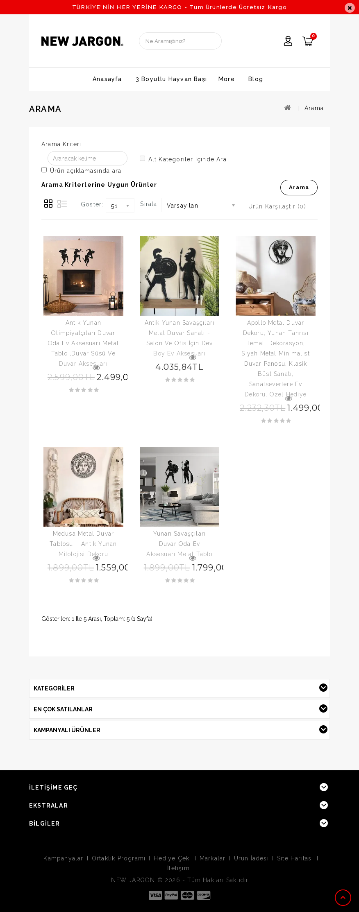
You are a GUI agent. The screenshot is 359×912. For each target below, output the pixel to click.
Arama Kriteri (61, 144)
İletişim (178, 868)
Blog (255, 79)
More (226, 79)
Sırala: (149, 204)
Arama (314, 108)
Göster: (92, 204)
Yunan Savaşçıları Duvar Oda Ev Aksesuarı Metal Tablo (179, 543)
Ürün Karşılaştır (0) (277, 206)
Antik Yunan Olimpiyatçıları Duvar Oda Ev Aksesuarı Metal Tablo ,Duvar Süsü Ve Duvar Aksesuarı (83, 343)
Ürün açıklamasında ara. (82, 170)
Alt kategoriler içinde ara (183, 159)
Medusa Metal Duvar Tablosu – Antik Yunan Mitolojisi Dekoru (83, 543)
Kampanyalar (63, 858)
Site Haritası (295, 858)
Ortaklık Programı (118, 858)
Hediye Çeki (172, 858)
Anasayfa (107, 79)
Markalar (213, 858)
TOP (344, 897)
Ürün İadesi (251, 858)
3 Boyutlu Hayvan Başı (171, 79)
